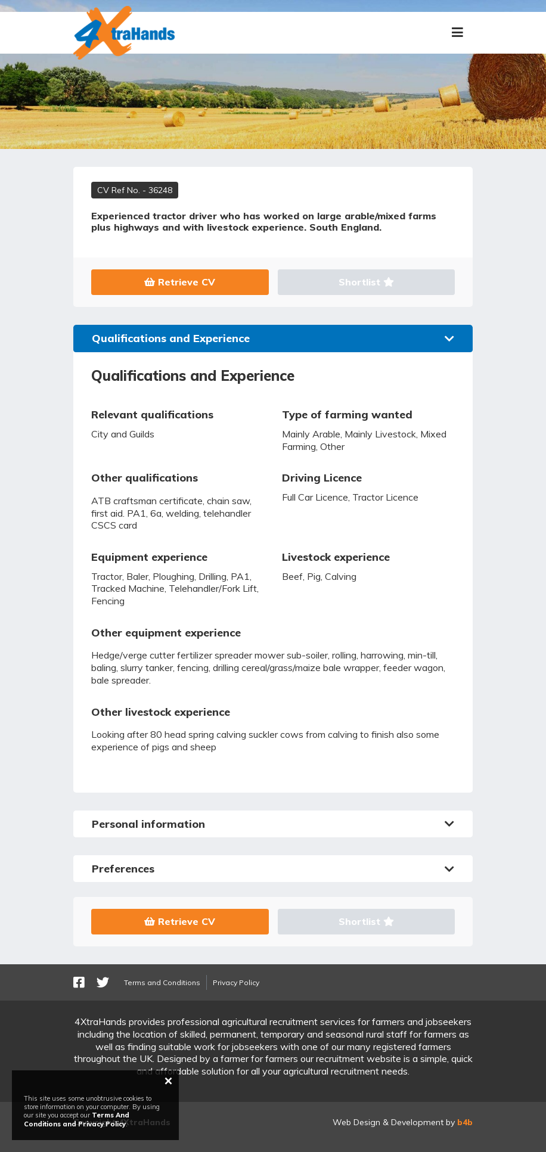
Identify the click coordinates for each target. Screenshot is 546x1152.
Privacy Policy (236, 982)
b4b (465, 1122)
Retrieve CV (179, 282)
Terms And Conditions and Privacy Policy (76, 1119)
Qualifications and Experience (273, 338)
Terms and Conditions (162, 982)
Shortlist (366, 282)
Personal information (273, 824)
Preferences (273, 868)
